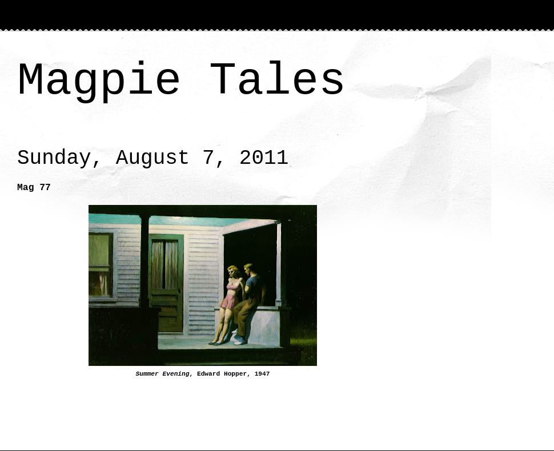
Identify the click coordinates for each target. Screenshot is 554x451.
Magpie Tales (181, 81)
